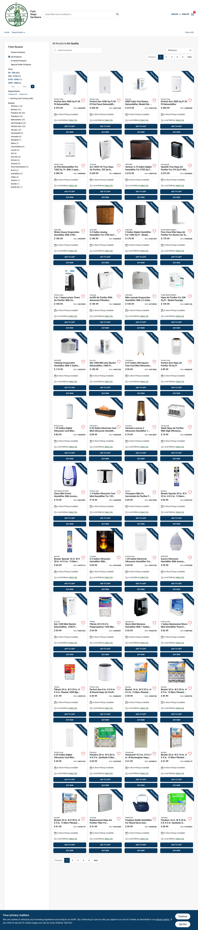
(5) (15, 150)
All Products (16, 57)
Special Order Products (21, 64)
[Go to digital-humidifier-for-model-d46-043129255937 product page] (141, 234)
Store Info (189, 32)
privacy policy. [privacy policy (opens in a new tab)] (163, 919)
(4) (14, 153)
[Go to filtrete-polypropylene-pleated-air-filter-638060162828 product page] (105, 626)
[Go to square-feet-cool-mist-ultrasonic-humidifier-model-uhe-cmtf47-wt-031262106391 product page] (141, 364)
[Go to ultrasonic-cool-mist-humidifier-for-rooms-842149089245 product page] (105, 495)
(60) (18, 113)
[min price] (13, 86)
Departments (17, 32)
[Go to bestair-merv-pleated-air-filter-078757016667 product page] (141, 691)
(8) (16, 136)
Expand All (23, 94)
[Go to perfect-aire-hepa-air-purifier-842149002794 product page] (176, 364)
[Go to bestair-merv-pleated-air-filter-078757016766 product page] (176, 756)
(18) (16, 130)
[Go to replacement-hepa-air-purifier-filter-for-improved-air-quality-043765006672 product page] (105, 822)
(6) (17, 146)
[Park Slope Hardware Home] (16, 14)
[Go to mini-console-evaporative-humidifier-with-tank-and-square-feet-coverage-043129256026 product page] (141, 299)
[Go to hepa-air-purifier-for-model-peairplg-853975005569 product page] (176, 299)
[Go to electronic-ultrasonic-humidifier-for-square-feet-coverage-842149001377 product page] (141, 560)
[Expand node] (9, 98)
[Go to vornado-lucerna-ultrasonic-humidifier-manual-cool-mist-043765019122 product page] (141, 430)
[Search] (118, 14)
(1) (15, 180)
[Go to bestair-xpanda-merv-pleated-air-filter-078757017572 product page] (69, 560)
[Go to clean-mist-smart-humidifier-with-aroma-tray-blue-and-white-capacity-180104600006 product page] (69, 495)
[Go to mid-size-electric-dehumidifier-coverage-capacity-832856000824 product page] (105, 364)
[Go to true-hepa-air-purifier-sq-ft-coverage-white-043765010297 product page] (105, 168)
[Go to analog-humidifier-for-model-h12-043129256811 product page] (105, 234)
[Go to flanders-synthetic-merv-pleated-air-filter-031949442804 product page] (105, 756)
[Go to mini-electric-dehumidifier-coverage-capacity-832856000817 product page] (69, 626)
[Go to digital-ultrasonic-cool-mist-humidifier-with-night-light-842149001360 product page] (69, 756)
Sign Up (185, 14)
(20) (18, 126)
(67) (16, 109)
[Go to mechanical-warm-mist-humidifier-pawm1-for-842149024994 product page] (176, 626)
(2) (14, 170)
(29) (18, 120)
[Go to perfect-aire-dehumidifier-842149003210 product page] (176, 103)
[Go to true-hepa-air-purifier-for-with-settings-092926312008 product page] (176, 168)
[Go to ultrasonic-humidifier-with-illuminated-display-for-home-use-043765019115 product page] (105, 560)
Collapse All (12, 94)
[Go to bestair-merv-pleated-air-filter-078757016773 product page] (69, 822)
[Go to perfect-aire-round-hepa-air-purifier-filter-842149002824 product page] (105, 691)
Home (6, 32)
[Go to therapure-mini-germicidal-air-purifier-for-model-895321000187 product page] (141, 495)
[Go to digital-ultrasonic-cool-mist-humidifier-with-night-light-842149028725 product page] (69, 430)
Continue (182, 916)
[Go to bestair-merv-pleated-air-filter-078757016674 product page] (176, 691)
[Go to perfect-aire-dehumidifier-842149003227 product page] (69, 103)
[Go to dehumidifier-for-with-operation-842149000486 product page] (69, 168)
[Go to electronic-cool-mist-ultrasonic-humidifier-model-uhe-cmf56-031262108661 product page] (105, 430)
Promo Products (18, 52)
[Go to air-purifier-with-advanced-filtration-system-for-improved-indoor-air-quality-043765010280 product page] (105, 299)
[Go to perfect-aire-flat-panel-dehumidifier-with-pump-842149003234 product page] (105, 103)
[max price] (24, 86)
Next (190, 57)
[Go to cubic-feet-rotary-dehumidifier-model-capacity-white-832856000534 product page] (141, 103)
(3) (19, 167)
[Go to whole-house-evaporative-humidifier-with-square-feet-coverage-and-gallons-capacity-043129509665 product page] (69, 234)
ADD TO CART (69, 126)
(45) (17, 116)
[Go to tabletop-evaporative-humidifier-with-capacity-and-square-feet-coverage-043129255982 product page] (69, 364)
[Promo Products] (9, 52)
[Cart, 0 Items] (192, 14)
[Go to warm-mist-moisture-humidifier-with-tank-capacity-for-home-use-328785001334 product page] (141, 626)
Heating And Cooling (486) (21, 98)
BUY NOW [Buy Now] (69, 132)
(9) (17, 133)
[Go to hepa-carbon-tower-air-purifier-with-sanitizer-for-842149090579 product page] (69, 299)
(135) (17, 106)
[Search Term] (81, 14)
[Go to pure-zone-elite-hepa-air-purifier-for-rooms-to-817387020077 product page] (176, 234)
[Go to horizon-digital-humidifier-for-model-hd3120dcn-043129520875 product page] (141, 168)
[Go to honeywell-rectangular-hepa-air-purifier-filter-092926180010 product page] (141, 756)
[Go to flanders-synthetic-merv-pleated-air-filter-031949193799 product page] (176, 822)
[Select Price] (32, 86)
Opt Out (182, 924)
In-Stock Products (18, 60)
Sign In (174, 14)
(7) (16, 140)
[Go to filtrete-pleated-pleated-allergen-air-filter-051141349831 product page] (69, 691)
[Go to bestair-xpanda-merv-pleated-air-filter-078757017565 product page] (176, 495)
